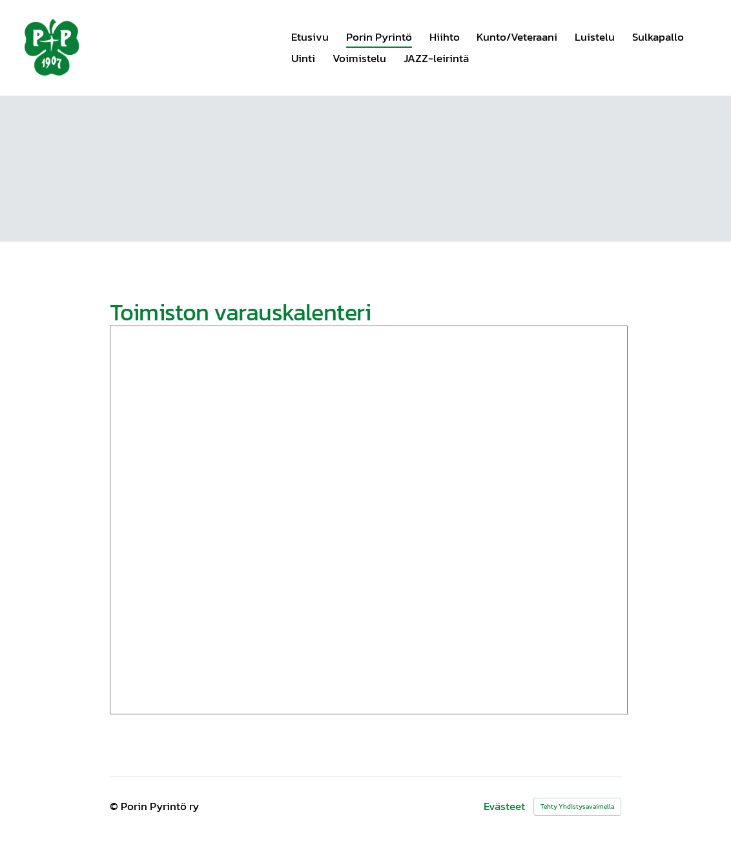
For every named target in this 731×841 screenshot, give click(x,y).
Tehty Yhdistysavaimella (577, 806)
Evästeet (504, 806)
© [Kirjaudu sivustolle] (115, 806)
